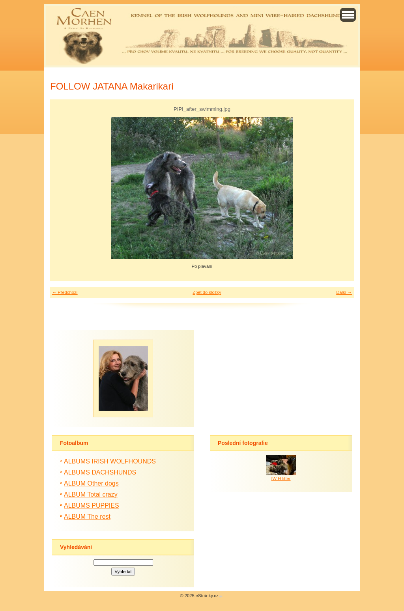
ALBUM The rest (87, 516)
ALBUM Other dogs (91, 483)
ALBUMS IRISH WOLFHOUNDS (110, 461)
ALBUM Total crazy (91, 494)
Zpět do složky (207, 292)
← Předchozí (65, 292)
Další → (344, 292)
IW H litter (280, 478)
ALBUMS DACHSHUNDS (100, 472)
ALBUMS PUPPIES (91, 505)
